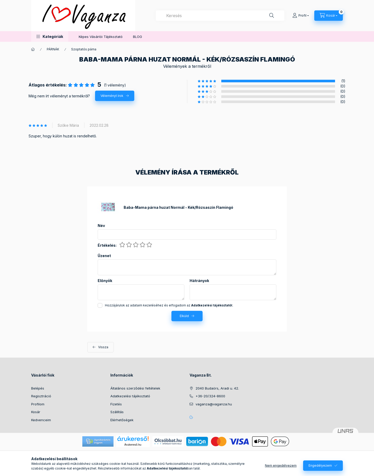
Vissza (103, 347)
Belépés (37, 388)
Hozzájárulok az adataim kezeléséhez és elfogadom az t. (169, 305)
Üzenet (104, 256)
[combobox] (220, 15)
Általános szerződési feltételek (135, 388)
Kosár (35, 412)
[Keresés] (271, 16)
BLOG (137, 37)
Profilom (37, 404)
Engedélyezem (320, 465)
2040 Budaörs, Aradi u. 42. (217, 388)
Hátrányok (199, 281)
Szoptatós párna (83, 49)
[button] (49, 36)
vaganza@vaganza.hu (214, 404)
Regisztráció (41, 396)
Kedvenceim (41, 420)
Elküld (184, 316)
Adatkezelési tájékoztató (130, 396)
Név (101, 226)
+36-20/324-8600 (210, 396)
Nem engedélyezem (281, 465)
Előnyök (105, 281)
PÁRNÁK (53, 49)
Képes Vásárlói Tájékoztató (101, 37)
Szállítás (117, 412)
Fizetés (116, 404)
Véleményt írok (112, 96)
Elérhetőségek (121, 420)
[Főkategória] (33, 49)
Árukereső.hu (132, 444)
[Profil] (300, 15)
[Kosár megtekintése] (328, 15)
